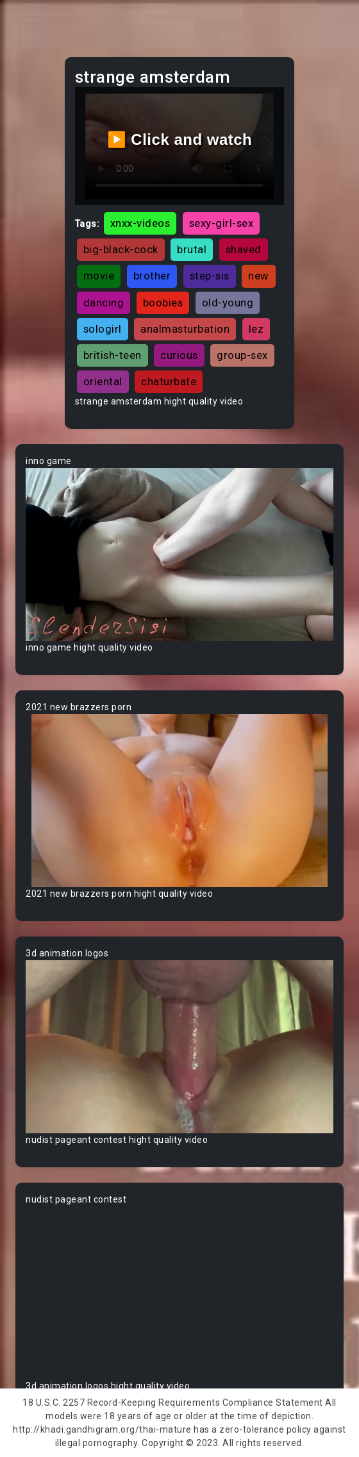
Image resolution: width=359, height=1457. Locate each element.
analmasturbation (185, 328)
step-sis (210, 275)
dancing (103, 302)
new (258, 275)
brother (152, 275)
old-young (228, 302)
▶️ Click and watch (180, 139)
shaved (244, 249)
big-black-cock (120, 249)
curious (179, 355)
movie (99, 275)
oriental (102, 381)
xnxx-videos (140, 223)
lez (256, 328)
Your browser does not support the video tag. (179, 554)
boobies (163, 302)
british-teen (112, 355)
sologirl (102, 328)
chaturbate (168, 381)
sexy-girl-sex (221, 223)
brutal (191, 249)
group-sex (242, 355)
